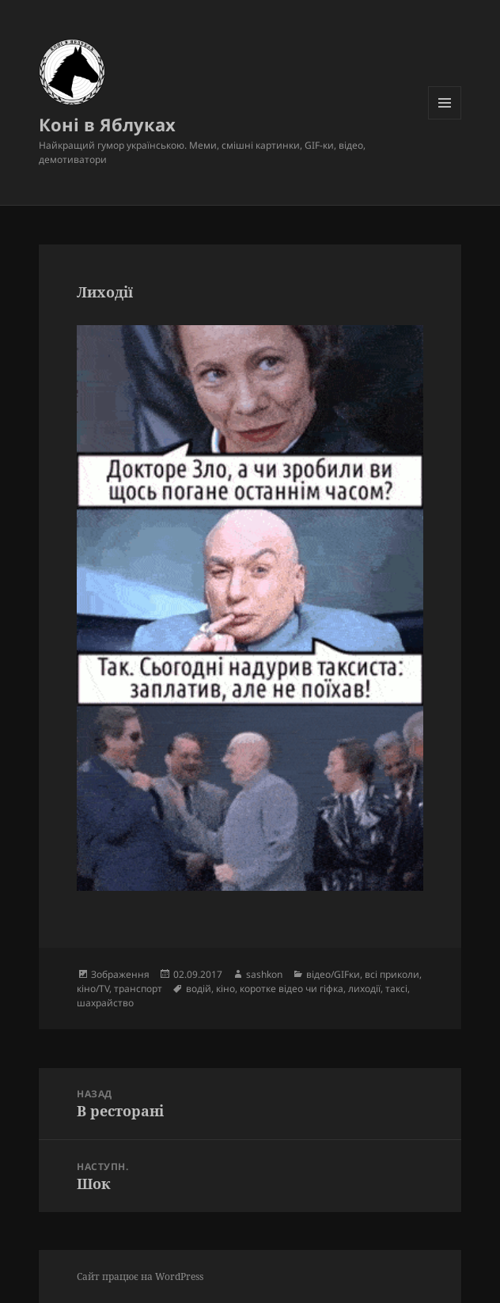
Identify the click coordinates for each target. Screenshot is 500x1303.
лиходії (364, 988)
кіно (225, 988)
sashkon (264, 974)
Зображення (120, 974)
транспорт (138, 988)
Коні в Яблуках (107, 124)
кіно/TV (93, 988)
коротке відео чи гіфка (291, 988)
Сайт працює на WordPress (140, 1276)
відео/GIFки (333, 974)
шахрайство (105, 1002)
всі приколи (392, 974)
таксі (396, 988)
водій (198, 988)
